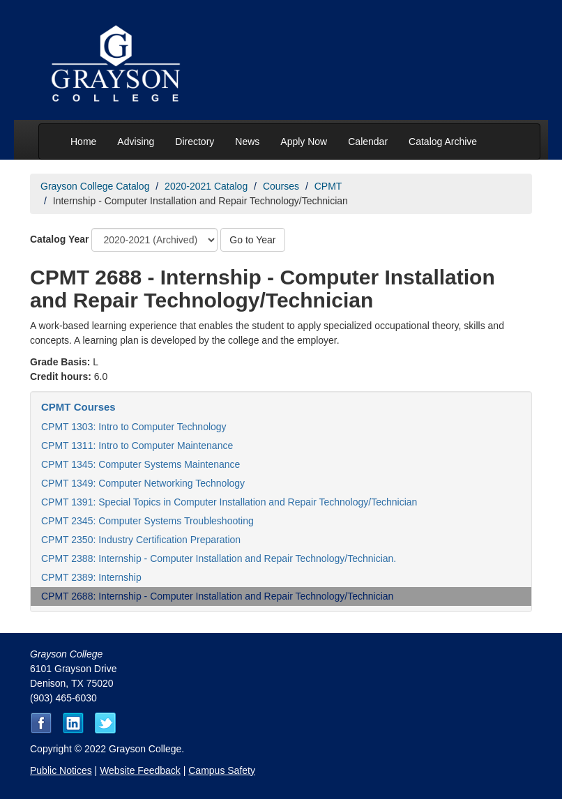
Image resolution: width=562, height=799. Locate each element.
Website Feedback (140, 770)
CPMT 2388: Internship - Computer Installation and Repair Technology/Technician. (218, 558)
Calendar (368, 141)
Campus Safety (221, 770)
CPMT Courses (78, 407)
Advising (135, 141)
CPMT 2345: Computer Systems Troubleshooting (147, 520)
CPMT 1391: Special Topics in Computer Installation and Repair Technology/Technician (229, 502)
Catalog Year (59, 239)
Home (83, 141)
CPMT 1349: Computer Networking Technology (143, 483)
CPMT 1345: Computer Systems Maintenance (140, 464)
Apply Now (303, 141)
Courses (281, 186)
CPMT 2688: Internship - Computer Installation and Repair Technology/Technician (217, 596)
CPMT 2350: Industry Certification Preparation (141, 539)
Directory (194, 141)
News (247, 141)
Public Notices (61, 770)
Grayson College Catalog (94, 186)
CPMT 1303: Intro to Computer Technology (134, 426)
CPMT (328, 186)
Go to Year (252, 239)
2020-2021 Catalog (206, 186)
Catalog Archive (443, 141)
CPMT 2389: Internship (91, 577)
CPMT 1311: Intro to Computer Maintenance (137, 445)
